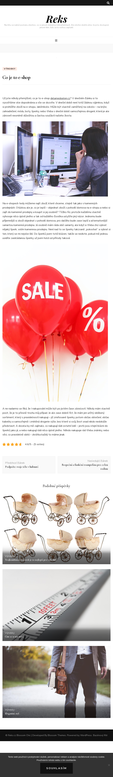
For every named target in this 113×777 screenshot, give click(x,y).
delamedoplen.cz (60, 98)
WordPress (86, 735)
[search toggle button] (108, 3)
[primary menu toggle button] (56, 40)
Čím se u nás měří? (14, 636)
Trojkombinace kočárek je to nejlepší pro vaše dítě (30, 559)
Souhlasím (56, 768)
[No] (109, 765)
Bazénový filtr (100, 735)
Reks (56, 18)
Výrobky (9, 68)
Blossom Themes (57, 735)
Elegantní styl (12, 713)
